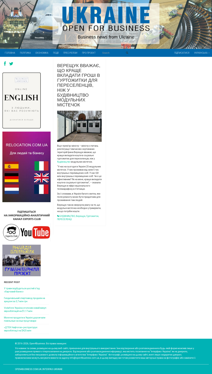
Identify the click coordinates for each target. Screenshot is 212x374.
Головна (10, 53)
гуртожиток (92, 216)
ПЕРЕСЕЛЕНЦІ (64, 219)
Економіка (42, 53)
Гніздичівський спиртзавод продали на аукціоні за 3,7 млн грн (24, 300)
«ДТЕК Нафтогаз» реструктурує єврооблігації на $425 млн (20, 329)
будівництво (64, 161)
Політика (25, 53)
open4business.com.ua (28, 369)
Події (56, 53)
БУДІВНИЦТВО (67, 216)
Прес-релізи (70, 53)
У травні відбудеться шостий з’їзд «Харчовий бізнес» (22, 290)
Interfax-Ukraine (53, 369)
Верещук (80, 216)
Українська (202, 53)
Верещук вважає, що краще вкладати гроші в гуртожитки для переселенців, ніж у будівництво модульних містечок (78, 85)
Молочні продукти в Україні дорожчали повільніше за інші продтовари (24, 319)
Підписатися (181, 53)
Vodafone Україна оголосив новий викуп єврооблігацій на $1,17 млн (25, 309)
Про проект (89, 53)
